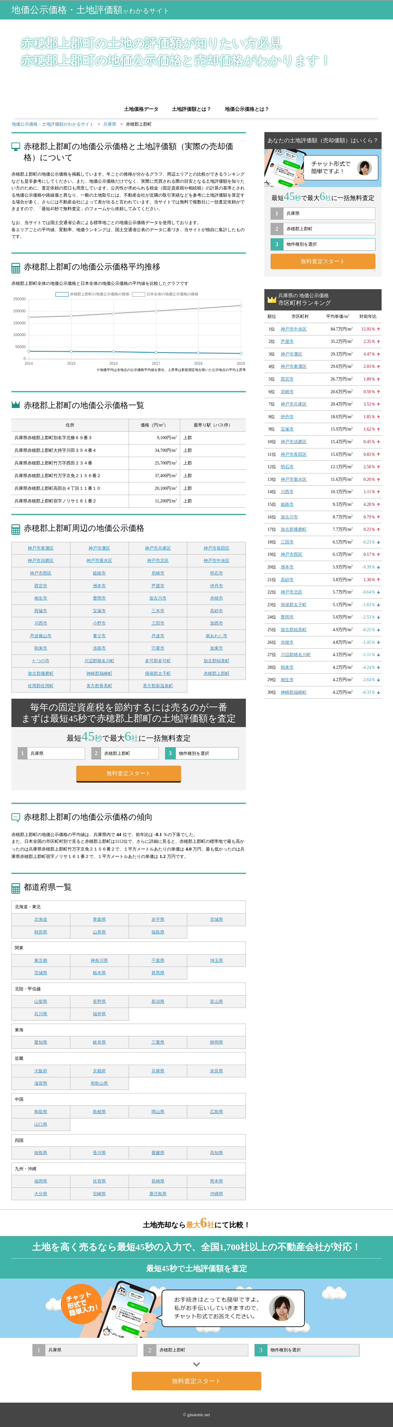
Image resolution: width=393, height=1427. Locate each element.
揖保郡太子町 (158, 673)
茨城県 (40, 973)
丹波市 (157, 636)
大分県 (40, 1194)
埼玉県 (216, 960)
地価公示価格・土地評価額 (90, 10)
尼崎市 (157, 573)
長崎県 (157, 1181)
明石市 (216, 573)
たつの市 (40, 661)
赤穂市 (216, 598)
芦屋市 (157, 586)
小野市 (99, 623)
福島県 (157, 932)
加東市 (216, 648)
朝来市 (40, 648)
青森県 (99, 919)
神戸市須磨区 (41, 560)
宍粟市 (157, 648)
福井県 (99, 1014)
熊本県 (216, 1181)
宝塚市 (99, 611)
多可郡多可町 (158, 661)
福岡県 (40, 1181)
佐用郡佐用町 (41, 686)
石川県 (40, 1014)
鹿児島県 (158, 1194)
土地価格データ (141, 109)
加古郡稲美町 (217, 661)
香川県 (99, 1152)
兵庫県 (157, 1071)
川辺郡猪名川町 (99, 661)
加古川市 (158, 598)
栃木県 (99, 973)
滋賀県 (40, 1083)
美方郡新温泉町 (158, 686)
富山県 (216, 1001)
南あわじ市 (216, 636)
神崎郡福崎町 (99, 673)
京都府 (99, 1071)
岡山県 (157, 1111)
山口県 (40, 1124)
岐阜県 (99, 1042)
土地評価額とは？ (191, 109)
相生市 (40, 598)
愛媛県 (157, 1152)
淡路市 (99, 648)
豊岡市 (99, 598)
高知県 (216, 1152)
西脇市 (40, 611)
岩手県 (157, 919)
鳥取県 (40, 1111)
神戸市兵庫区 (158, 548)
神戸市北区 (158, 560)
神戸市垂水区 (99, 560)
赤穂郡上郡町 (217, 673)
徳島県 (40, 1152)
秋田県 (40, 932)
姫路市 (99, 573)
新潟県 (157, 1001)
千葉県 (157, 960)
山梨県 (40, 1001)
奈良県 (216, 1071)
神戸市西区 (41, 573)
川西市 (40, 623)
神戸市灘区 (99, 548)
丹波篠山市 (41, 636)
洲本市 (99, 586)
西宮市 (40, 586)
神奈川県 (99, 960)
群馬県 (157, 973)
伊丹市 (216, 586)
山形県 (99, 932)
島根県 (99, 1111)
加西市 (216, 623)
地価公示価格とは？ (247, 109)
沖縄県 (216, 1194)
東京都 (40, 960)
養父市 (99, 636)
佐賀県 (99, 1181)
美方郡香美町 (99, 686)
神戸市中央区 (217, 560)
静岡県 (216, 1042)
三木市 (157, 611)
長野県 (99, 1001)
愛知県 (40, 1042)
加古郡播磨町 (41, 673)
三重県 (157, 1042)
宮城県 (216, 919)
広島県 (216, 1111)
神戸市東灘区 (41, 548)
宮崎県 (99, 1194)
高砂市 (216, 611)
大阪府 (40, 1071)
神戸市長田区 (217, 548)
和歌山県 (99, 1083)
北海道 (40, 919)
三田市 (157, 623)
